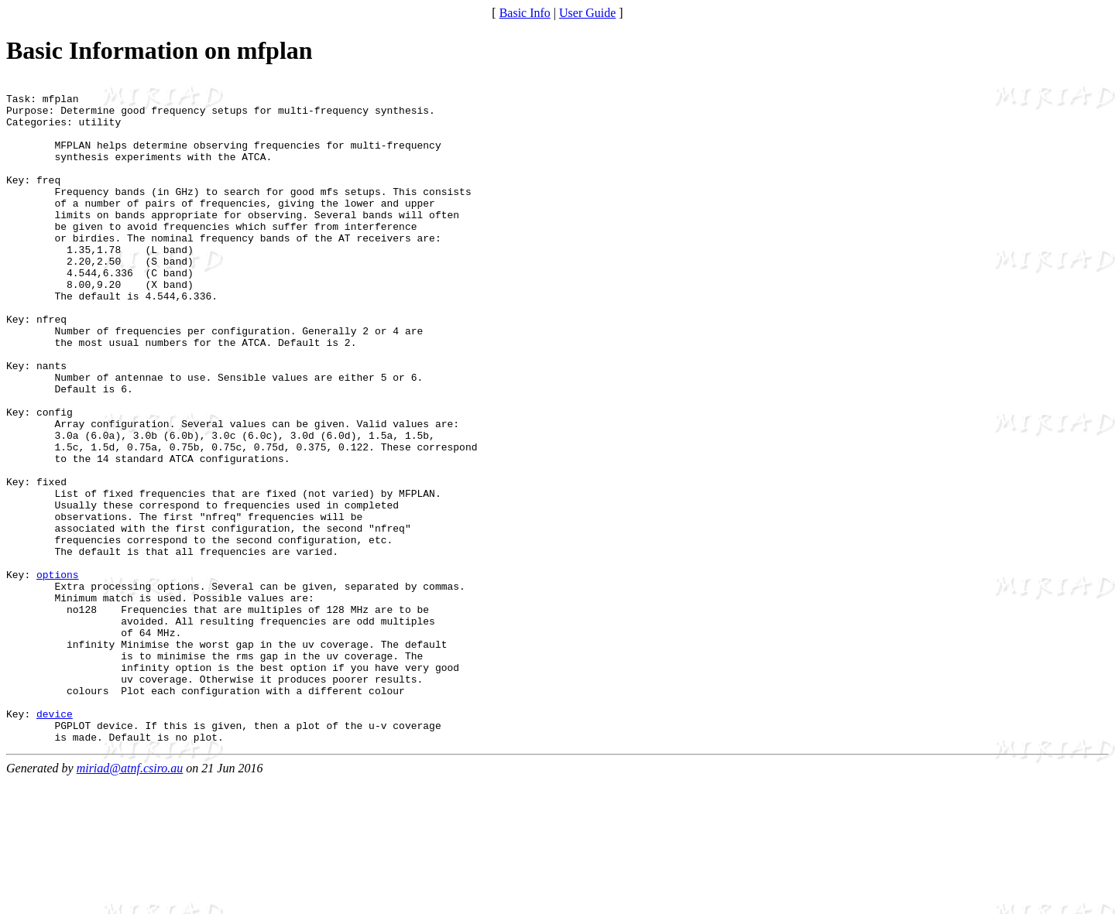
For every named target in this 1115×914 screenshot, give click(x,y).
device (54, 841)
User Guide (587, 12)
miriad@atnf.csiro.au (130, 900)
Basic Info (525, 12)
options (57, 674)
